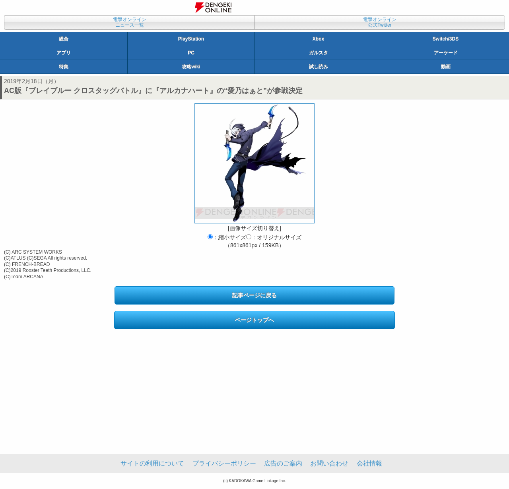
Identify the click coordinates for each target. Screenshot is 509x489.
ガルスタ (318, 53)
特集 (63, 67)
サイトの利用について (152, 463)
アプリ (63, 53)
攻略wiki (191, 67)
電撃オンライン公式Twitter (379, 22)
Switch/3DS (445, 39)
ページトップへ (254, 320)
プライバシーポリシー (224, 463)
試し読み (318, 67)
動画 (446, 67)
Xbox (318, 39)
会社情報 (369, 463)
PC (191, 53)
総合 (63, 39)
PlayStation (191, 39)
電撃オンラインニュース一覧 (129, 22)
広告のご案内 (283, 463)
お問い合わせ (329, 463)
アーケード (446, 53)
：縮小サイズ (227, 237)
